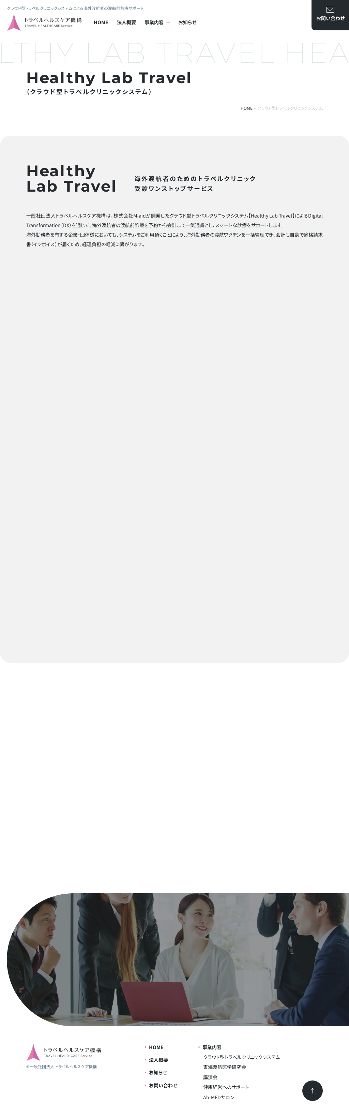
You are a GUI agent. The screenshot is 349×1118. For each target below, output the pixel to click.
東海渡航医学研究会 (224, 1066)
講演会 (210, 1077)
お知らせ (187, 22)
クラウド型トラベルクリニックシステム (241, 1057)
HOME (101, 22)
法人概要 (126, 22)
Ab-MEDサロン (218, 1097)
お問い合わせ (163, 1085)
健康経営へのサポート (226, 1087)
